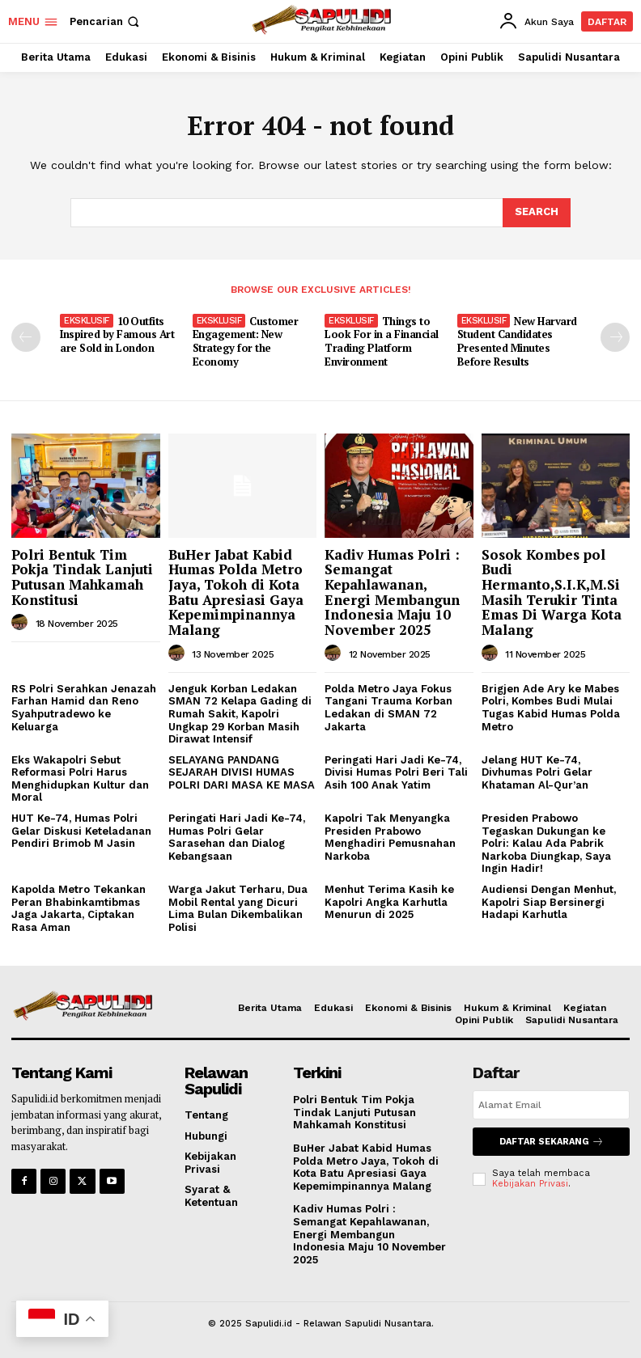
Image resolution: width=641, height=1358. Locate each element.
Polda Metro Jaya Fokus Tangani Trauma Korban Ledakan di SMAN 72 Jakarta (388, 708)
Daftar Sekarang (551, 1142)
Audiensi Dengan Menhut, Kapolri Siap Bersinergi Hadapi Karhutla (549, 901)
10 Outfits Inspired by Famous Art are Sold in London (117, 335)
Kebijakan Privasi (530, 1183)
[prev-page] (25, 337)
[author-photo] (21, 623)
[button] (106, 21)
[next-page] (615, 337)
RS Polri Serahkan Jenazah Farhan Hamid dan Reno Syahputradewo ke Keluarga (83, 708)
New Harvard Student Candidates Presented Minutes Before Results (517, 342)
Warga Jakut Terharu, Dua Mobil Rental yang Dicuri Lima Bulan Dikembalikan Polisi (238, 908)
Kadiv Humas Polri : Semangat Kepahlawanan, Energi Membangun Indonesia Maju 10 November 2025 (392, 592)
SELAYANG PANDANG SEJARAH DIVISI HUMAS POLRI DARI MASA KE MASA (241, 772)
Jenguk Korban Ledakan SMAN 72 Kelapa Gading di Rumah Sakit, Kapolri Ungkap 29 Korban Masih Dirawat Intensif (240, 714)
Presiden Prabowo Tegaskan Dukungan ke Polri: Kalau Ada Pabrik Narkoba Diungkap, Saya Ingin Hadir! (546, 843)
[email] (551, 1104)
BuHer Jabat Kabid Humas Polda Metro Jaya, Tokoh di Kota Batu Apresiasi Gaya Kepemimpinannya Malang (236, 592)
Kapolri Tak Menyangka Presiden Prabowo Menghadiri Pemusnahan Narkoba (390, 837)
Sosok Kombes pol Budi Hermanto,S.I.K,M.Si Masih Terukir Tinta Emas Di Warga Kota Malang (552, 592)
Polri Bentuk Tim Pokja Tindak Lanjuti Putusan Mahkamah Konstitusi (82, 577)
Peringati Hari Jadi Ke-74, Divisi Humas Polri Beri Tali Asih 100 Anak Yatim (396, 772)
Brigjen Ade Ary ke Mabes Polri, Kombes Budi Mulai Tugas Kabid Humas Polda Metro (551, 708)
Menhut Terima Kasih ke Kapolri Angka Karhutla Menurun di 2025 (389, 901)
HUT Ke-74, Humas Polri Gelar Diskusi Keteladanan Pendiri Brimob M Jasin (81, 830)
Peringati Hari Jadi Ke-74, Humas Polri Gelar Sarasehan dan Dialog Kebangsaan (236, 837)
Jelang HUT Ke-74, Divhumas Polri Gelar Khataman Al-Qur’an (537, 772)
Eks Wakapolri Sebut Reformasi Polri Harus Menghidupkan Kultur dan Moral (80, 779)
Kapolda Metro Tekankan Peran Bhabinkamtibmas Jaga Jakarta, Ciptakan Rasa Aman (78, 908)
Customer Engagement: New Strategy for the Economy (246, 342)
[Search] (537, 212)
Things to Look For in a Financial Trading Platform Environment (382, 342)
